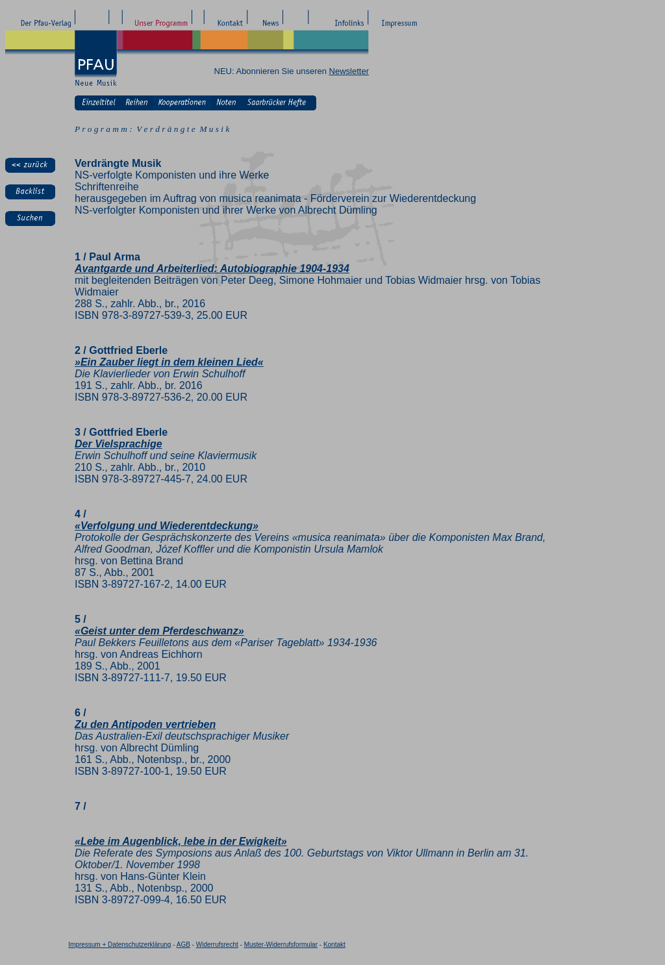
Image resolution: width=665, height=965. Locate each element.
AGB (183, 944)
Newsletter (349, 71)
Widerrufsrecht (217, 944)
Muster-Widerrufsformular (281, 944)
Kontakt (334, 944)
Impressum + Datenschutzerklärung (119, 944)
